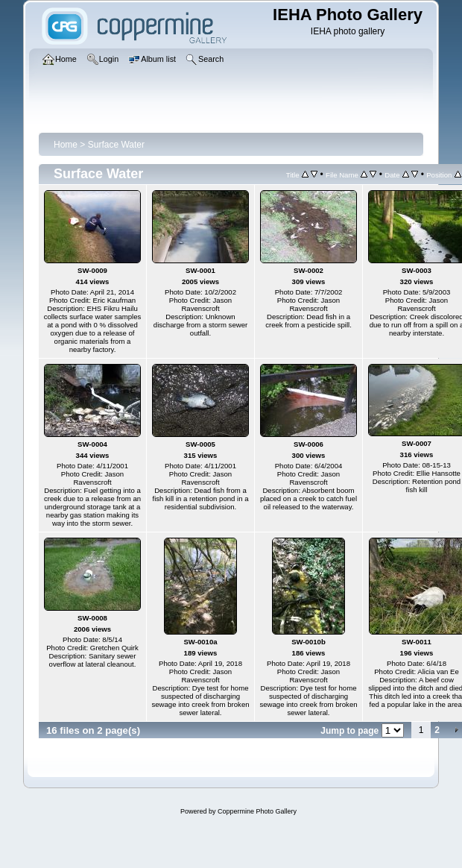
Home (65, 144)
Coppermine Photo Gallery (257, 811)
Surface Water (116, 144)
